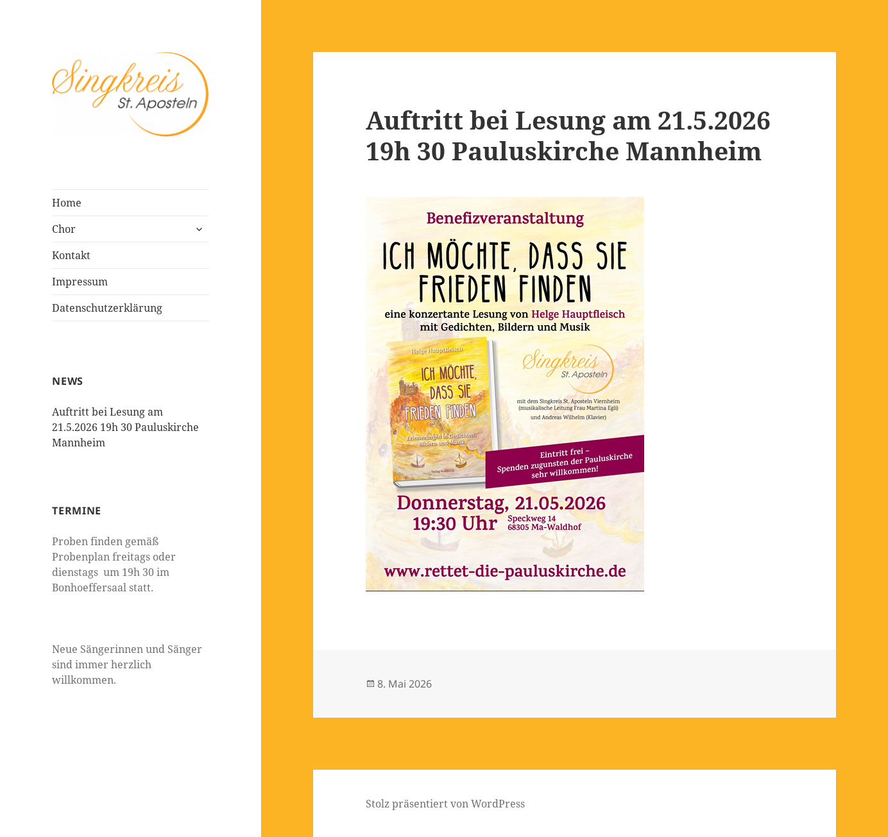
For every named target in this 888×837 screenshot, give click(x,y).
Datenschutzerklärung (107, 308)
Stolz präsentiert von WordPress (445, 804)
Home (66, 203)
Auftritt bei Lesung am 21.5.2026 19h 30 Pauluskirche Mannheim (125, 427)
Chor (64, 229)
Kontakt (71, 255)
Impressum (80, 282)
